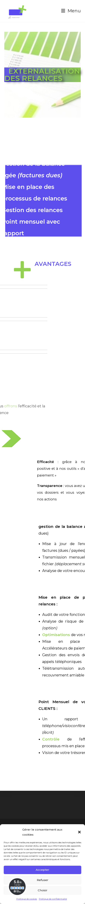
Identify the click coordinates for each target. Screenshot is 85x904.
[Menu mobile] (71, 10)
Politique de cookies (26, 898)
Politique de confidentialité (53, 898)
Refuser (42, 880)
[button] (79, 832)
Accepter (42, 869)
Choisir (42, 890)
